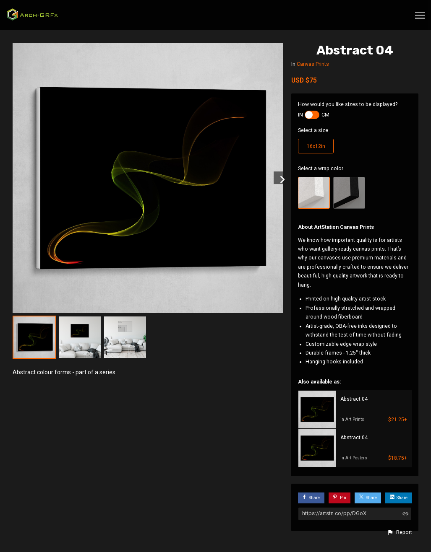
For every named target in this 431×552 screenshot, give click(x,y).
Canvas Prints (313, 64)
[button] (399, 532)
